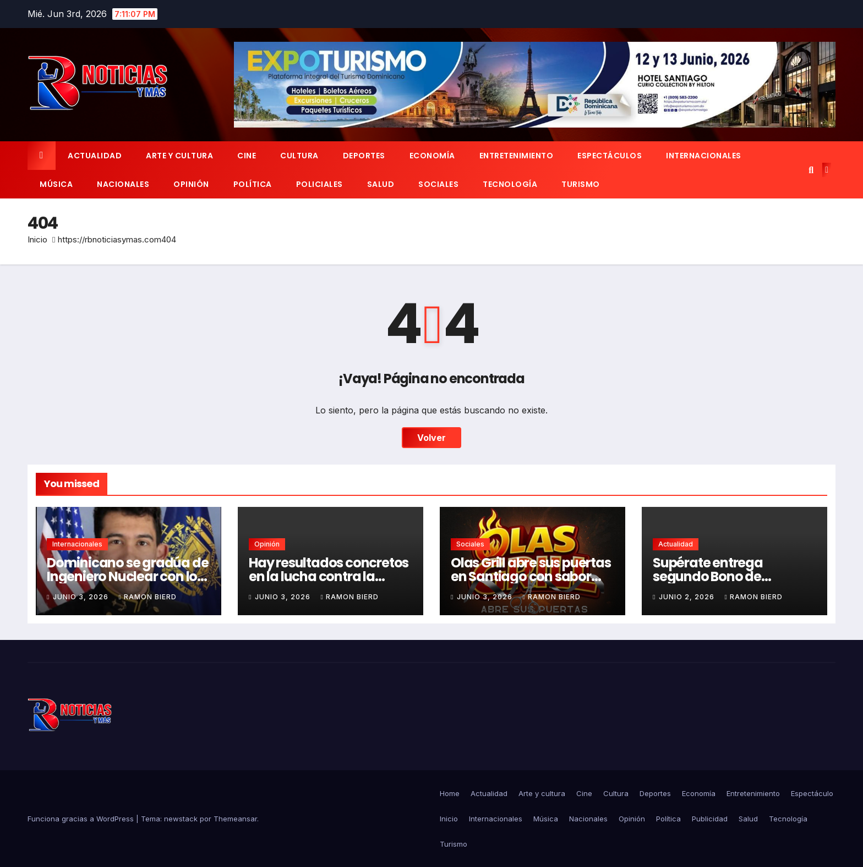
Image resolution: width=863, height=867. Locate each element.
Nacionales (123, 184)
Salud (381, 184)
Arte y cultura (179, 155)
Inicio (37, 239)
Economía (432, 155)
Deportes (364, 155)
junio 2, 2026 (688, 597)
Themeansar (235, 818)
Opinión (191, 184)
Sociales (438, 184)
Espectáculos (609, 155)
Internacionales (703, 155)
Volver (431, 437)
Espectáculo (812, 793)
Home (450, 793)
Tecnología (510, 184)
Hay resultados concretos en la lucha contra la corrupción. (328, 576)
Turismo (580, 184)
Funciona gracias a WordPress (82, 818)
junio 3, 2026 (82, 597)
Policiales (319, 184)
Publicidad (710, 818)
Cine (246, 155)
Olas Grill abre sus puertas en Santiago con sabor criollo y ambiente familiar (532, 576)
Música (56, 184)
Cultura (299, 155)
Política (252, 184)
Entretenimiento (516, 155)
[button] (811, 169)
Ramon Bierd (147, 597)
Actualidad (95, 155)
